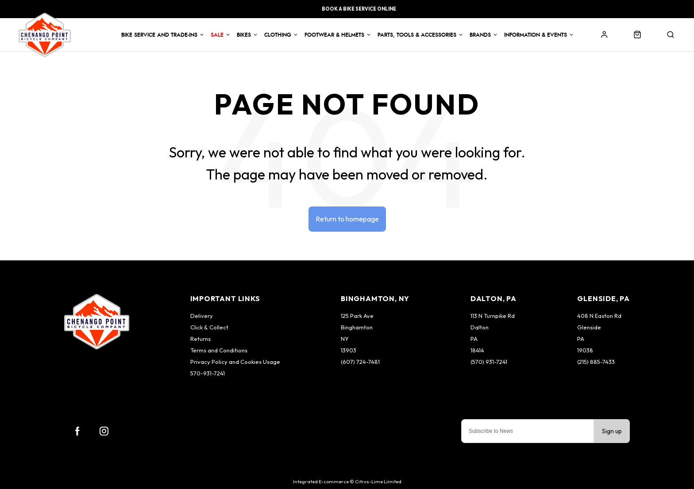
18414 (477, 350)
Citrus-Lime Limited (378, 481)
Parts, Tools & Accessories (417, 35)
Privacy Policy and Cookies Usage (235, 361)
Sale (217, 35)
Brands (480, 35)
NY (345, 338)
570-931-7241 (207, 373)
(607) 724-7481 (360, 361)
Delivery (201, 315)
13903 (348, 350)
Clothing (277, 35)
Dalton (479, 327)
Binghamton (357, 327)
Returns (200, 338)
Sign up (612, 431)
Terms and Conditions (218, 350)
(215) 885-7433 (596, 361)
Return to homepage (347, 218)
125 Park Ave (357, 315)
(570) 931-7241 (488, 361)
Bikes (244, 35)
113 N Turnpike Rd (492, 315)
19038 (585, 350)
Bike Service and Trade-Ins (159, 35)
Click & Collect (209, 327)
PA (474, 338)
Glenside (589, 327)
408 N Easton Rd (599, 315)
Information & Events (535, 35)
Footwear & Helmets (334, 35)
